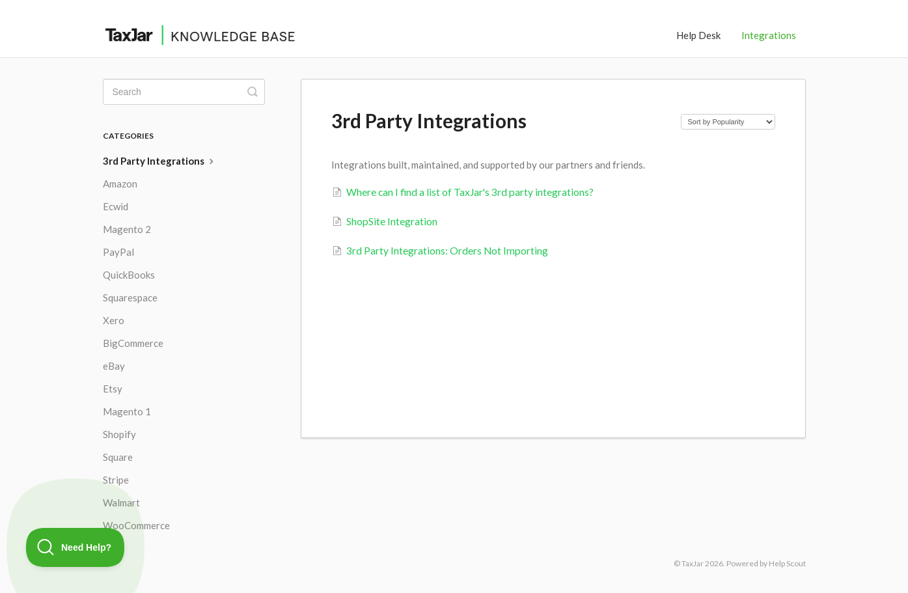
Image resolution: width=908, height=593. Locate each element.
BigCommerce (133, 343)
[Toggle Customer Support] (75, 547)
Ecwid (115, 206)
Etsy (112, 388)
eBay (114, 366)
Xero (113, 320)
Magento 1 (127, 411)
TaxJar (692, 563)
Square (118, 457)
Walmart (121, 502)
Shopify (119, 434)
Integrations (768, 35)
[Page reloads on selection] (728, 122)
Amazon (120, 183)
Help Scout (787, 563)
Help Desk (698, 35)
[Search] (184, 92)
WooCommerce (136, 525)
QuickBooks (129, 275)
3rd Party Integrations (160, 161)
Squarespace (130, 297)
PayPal (118, 252)
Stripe (116, 480)
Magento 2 (127, 229)
